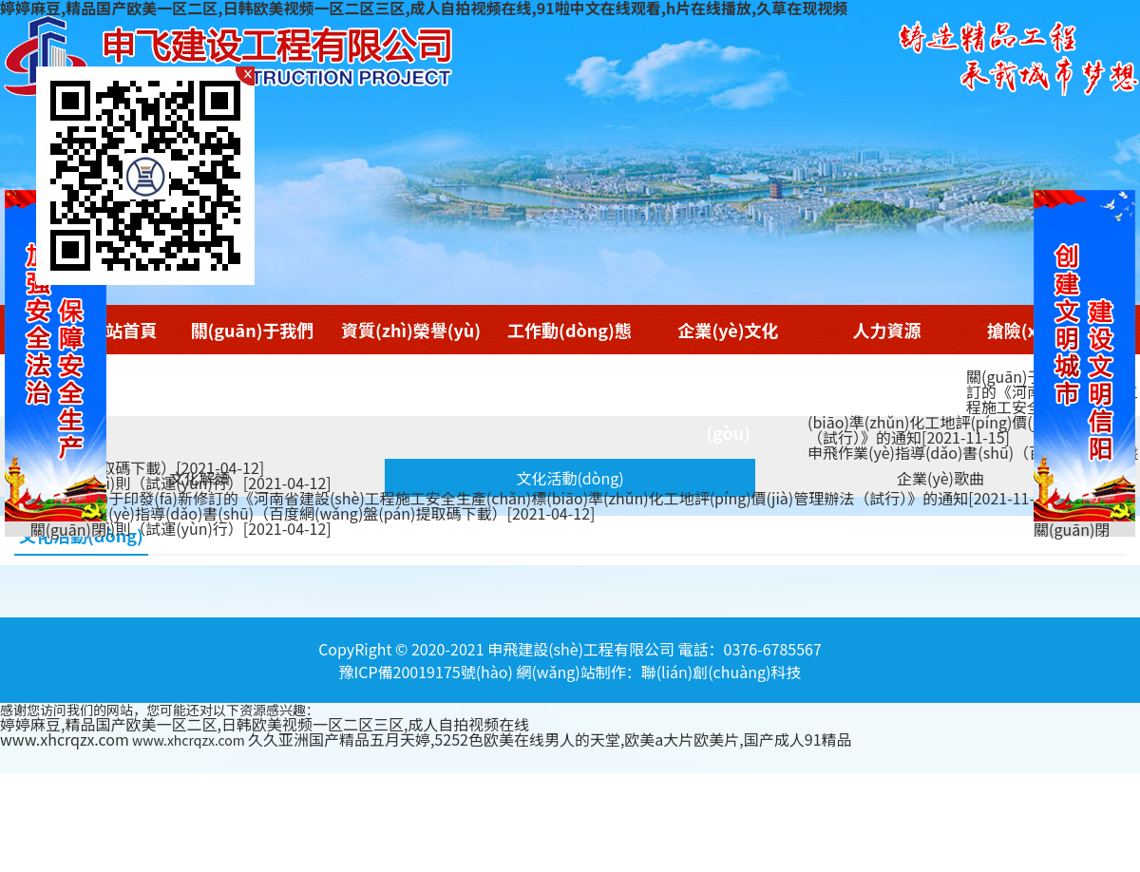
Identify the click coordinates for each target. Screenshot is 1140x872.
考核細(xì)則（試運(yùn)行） (190, 482)
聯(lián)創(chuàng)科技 (721, 671)
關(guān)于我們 (252, 329)
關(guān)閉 (1072, 529)
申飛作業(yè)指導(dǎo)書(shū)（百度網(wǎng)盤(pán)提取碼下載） (321, 513)
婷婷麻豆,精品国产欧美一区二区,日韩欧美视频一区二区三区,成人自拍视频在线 (264, 723)
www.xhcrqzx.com (64, 739)
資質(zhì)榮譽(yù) (411, 329)
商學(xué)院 (887, 381)
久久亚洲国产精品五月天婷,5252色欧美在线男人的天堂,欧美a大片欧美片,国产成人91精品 (550, 739)
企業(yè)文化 (727, 329)
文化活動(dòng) (569, 477)
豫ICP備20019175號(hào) (426, 671)
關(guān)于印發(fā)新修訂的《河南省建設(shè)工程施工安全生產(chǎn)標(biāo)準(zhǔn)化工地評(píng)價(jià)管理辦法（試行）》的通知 (973, 406)
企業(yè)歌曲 (940, 477)
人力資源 (887, 329)
